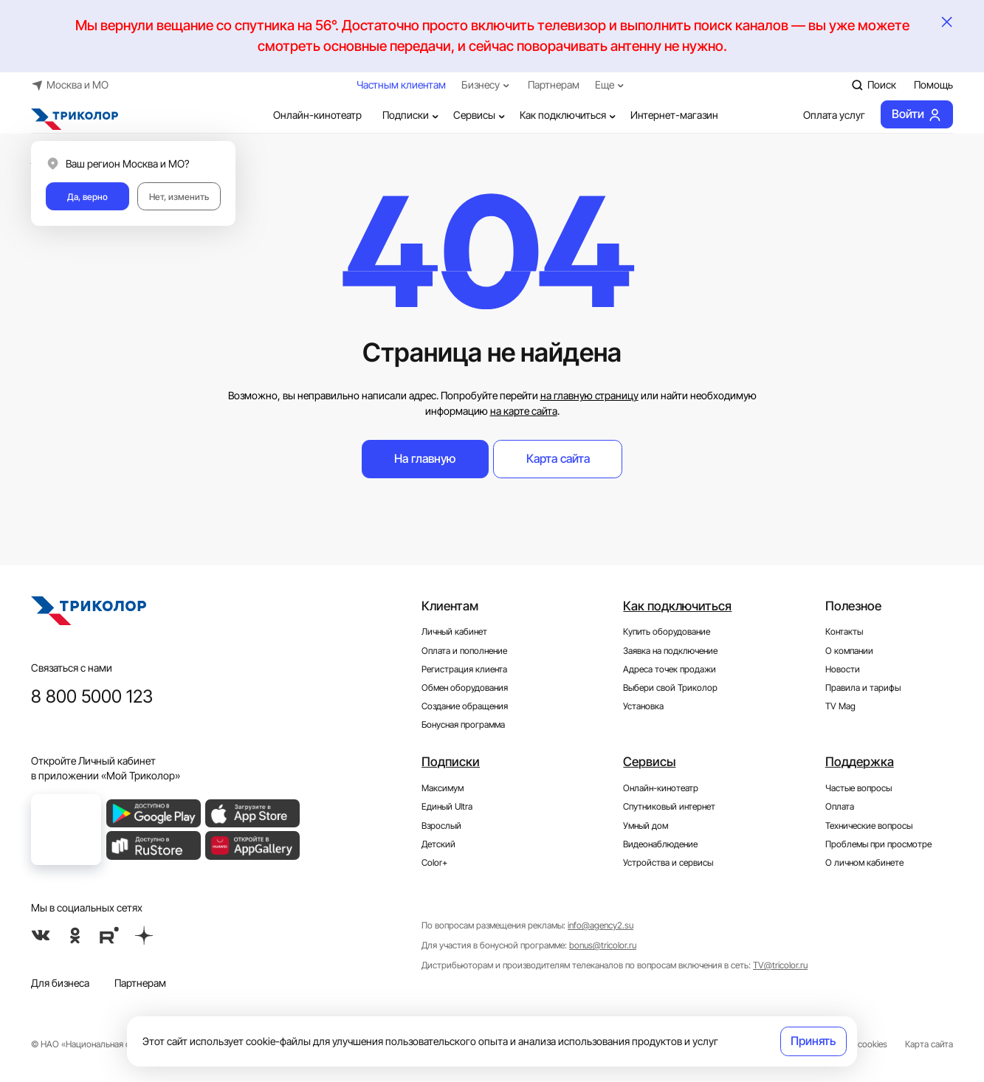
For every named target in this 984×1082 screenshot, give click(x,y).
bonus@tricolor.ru (602, 945)
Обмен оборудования (465, 687)
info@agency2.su (600, 925)
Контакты (844, 631)
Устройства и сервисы (668, 862)
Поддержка (859, 761)
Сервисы (480, 115)
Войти (917, 115)
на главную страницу (589, 396)
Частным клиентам (401, 85)
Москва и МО (70, 84)
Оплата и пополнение (464, 650)
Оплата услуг (824, 115)
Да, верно (87, 196)
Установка (643, 705)
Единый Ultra (447, 806)
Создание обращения (465, 705)
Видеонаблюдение (660, 844)
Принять (813, 1041)
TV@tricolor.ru (780, 965)
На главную (424, 459)
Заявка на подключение (670, 650)
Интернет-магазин (674, 115)
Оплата (839, 806)
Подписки (411, 115)
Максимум (443, 787)
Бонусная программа (463, 724)
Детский (438, 844)
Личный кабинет (454, 631)
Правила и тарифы (863, 687)
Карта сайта (558, 459)
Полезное (853, 605)
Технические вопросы (868, 825)
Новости (842, 669)
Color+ (434, 862)
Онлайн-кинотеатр (307, 115)
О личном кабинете (864, 862)
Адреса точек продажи (669, 669)
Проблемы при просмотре (878, 844)
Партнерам (553, 85)
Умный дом (645, 825)
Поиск (873, 84)
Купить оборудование (666, 631)
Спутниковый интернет (669, 806)
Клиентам (450, 605)
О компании (849, 650)
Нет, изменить (179, 196)
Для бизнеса (60, 983)
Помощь (933, 85)
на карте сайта (523, 411)
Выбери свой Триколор (670, 687)
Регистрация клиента (464, 669)
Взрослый (441, 825)
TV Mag (840, 705)
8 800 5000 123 (92, 696)
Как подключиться (569, 115)
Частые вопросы (858, 787)
